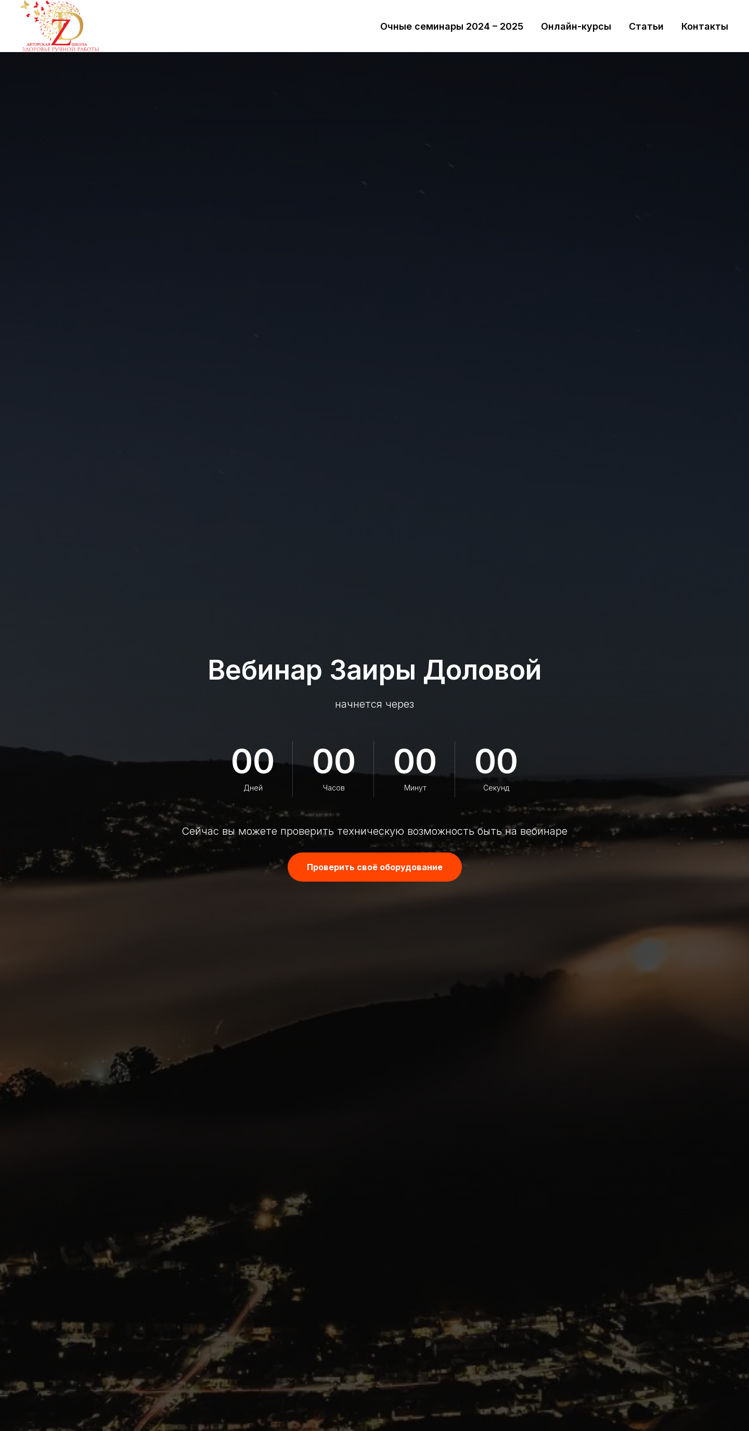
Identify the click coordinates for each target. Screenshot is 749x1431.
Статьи (646, 26)
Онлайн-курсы (576, 26)
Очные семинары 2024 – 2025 (451, 26)
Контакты (704, 26)
